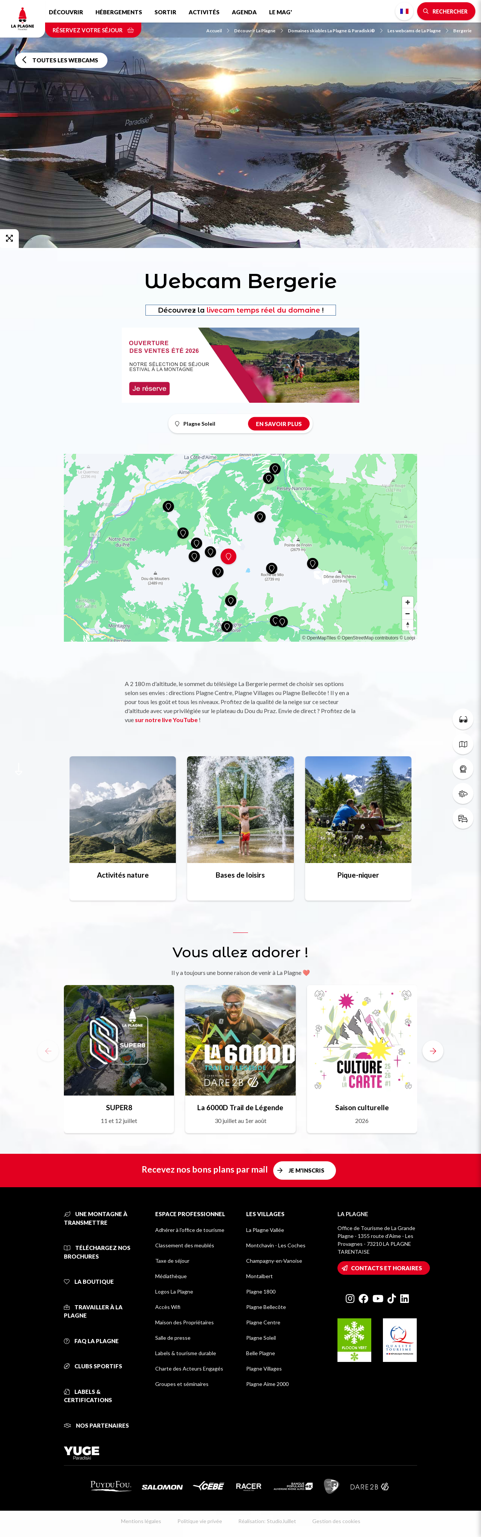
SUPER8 (119, 1107)
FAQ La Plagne (91, 1341)
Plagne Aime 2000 (267, 1384)
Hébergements (118, 12)
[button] (432, 1050)
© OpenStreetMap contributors (367, 638)
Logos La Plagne (174, 1291)
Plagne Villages (264, 1368)
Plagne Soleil (261, 1337)
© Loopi (407, 638)
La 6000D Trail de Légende (240, 1107)
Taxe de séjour (172, 1260)
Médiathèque (171, 1276)
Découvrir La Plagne (258, 30)
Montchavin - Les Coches (276, 1245)
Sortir (165, 12)
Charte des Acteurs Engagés (189, 1368)
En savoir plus (279, 423)
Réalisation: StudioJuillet (267, 1521)
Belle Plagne (260, 1353)
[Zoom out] (407, 613)
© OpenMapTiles (319, 638)
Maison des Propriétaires (184, 1322)
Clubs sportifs (93, 1366)
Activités (204, 12)
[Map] (240, 548)
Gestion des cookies (336, 1521)
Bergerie (462, 30)
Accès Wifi (167, 1307)
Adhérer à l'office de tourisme (189, 1230)
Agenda (244, 12)
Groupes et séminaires (182, 1384)
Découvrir (66, 12)
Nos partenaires (96, 1425)
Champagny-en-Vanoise (274, 1260)
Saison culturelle (362, 1107)
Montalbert (259, 1276)
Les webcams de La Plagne (417, 30)
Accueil (217, 30)
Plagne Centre (263, 1322)
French (404, 11)
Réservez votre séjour (93, 30)
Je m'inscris (306, 1170)
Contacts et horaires (386, 1268)
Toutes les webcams (65, 60)
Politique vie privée (199, 1521)
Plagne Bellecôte (266, 1307)
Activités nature (123, 875)
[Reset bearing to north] (407, 624)
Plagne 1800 (260, 1291)
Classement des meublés (184, 1245)
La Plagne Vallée (265, 1230)
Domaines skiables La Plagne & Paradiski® (335, 30)
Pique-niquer (358, 875)
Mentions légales (141, 1521)
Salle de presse (173, 1337)
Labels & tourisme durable (185, 1353)
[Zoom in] (407, 602)
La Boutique (89, 1281)
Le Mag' (280, 12)
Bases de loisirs (240, 875)
